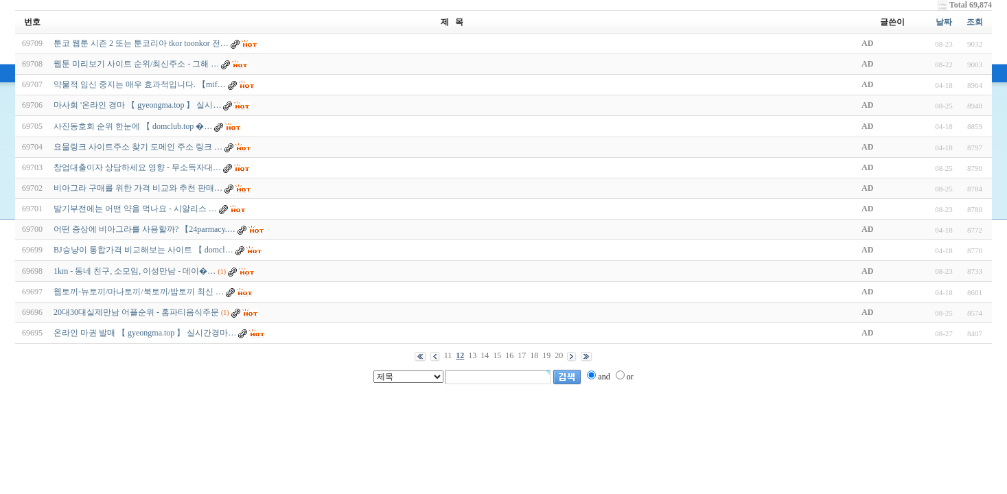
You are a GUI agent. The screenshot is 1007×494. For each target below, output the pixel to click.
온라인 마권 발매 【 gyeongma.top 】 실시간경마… (145, 333)
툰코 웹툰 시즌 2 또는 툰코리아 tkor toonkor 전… (141, 43)
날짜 (944, 22)
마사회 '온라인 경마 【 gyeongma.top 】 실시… (137, 105)
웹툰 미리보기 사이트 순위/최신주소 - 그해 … (136, 64)
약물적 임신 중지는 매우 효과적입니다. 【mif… (140, 84)
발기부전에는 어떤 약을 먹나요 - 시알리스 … (135, 208)
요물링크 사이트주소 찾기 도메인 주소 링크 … (138, 147)
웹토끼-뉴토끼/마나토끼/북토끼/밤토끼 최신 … (139, 291)
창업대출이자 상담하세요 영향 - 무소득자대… (137, 167)
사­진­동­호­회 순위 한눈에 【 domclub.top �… (133, 126)
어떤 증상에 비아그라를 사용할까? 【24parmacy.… (144, 229)
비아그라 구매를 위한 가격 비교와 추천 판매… (138, 188)
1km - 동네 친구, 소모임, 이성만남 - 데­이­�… (135, 271)
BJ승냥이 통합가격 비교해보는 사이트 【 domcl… (143, 250)
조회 (975, 22)
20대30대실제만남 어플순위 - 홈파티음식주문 (136, 312)
